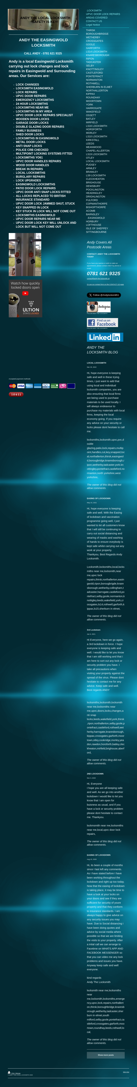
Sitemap (17, 1073)
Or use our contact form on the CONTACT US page (105, 284)
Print (11, 1073)
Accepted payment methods (19, 379)
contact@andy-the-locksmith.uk (98, 278)
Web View (126, 1072)
